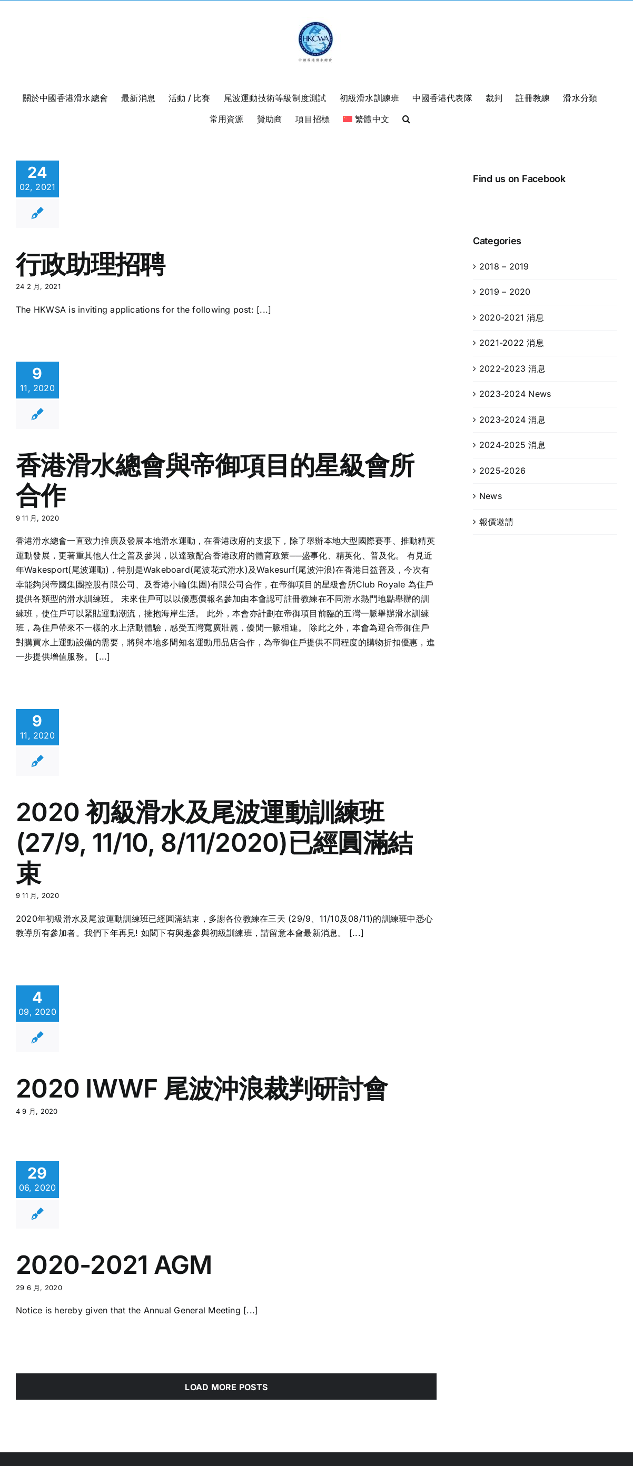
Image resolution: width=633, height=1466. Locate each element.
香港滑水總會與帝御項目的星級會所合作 (215, 480)
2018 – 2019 (504, 266)
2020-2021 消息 (511, 317)
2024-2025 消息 (512, 445)
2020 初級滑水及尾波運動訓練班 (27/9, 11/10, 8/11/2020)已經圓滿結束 (214, 842)
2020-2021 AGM (114, 1264)
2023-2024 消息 (512, 419)
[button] (406, 117)
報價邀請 (496, 521)
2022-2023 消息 (512, 368)
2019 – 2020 (505, 291)
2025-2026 (502, 470)
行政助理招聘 (90, 264)
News (490, 496)
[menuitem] (366, 117)
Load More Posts (226, 1387)
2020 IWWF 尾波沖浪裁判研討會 (202, 1088)
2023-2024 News (515, 393)
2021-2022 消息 (511, 342)
